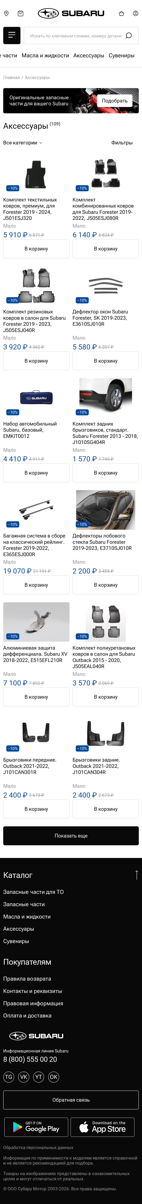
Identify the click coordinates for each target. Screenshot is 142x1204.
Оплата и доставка (27, 1015)
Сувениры (16, 941)
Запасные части (89, 55)
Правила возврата (27, 979)
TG (8, 1077)
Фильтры (124, 143)
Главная (11, 77)
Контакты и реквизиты (32, 991)
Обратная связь (71, 1100)
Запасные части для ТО (33, 55)
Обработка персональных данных (38, 1147)
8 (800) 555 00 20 (30, 1059)
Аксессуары (18, 929)
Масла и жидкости (27, 916)
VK (23, 1077)
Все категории (24, 143)
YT (38, 1077)
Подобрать (115, 101)
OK (53, 1077)
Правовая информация (33, 1003)
